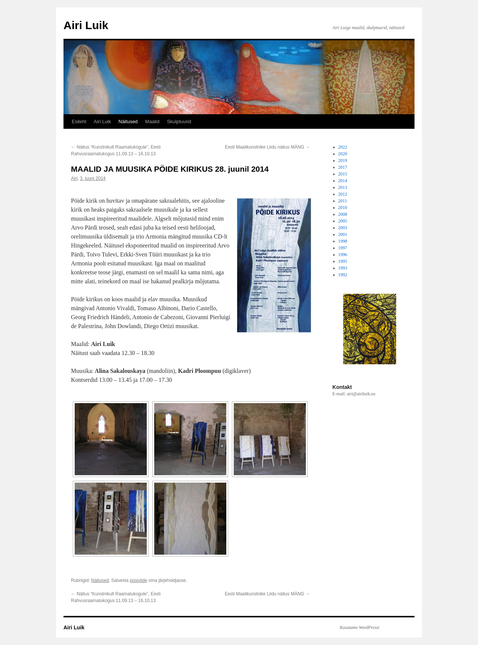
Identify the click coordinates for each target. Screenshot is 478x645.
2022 (342, 147)
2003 (342, 227)
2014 (342, 180)
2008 (342, 214)
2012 (342, 194)
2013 (342, 187)
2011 (342, 200)
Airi (74, 178)
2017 (342, 167)
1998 (342, 241)
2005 (342, 221)
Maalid (152, 121)
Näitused (127, 121)
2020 (342, 153)
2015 (342, 174)
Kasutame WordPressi (359, 627)
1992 (342, 274)
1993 (342, 268)
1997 (342, 247)
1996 (342, 254)
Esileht (79, 121)
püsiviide (138, 580)
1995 (342, 261)
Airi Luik (85, 25)
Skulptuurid (179, 121)
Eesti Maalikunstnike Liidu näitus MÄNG (267, 147)
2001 (342, 234)
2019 (342, 160)
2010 (342, 207)
